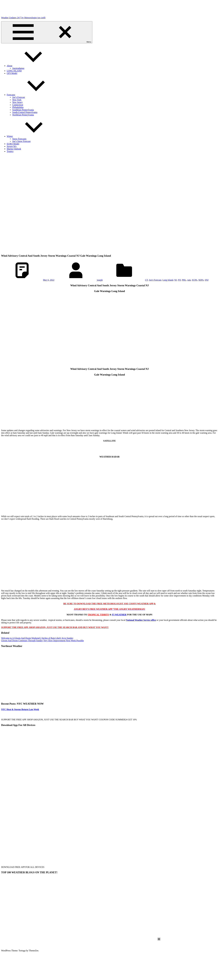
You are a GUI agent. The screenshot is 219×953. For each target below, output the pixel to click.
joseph (100, 280)
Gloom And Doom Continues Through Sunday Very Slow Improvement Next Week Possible (42, 640)
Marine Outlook (14, 149)
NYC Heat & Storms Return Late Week (20, 709)
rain (189, 280)
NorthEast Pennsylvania (23, 115)
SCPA (194, 280)
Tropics (10, 151)
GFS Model (12, 73)
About (30, 66)
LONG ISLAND (14, 71)
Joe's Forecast (155, 280)
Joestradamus (18, 68)
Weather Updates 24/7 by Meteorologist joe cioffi (23, 17)
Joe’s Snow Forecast (21, 141)
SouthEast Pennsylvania (23, 110)
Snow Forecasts (19, 139)
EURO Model (13, 144)
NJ (175, 280)
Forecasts (32, 95)
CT (146, 280)
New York (16, 100)
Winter (31, 136)
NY (179, 280)
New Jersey (17, 102)
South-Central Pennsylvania (24, 112)
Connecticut (17, 105)
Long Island (167, 280)
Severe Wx (11, 146)
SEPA (201, 280)
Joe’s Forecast (18, 97)
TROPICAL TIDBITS (98, 614)
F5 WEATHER (119, 614)
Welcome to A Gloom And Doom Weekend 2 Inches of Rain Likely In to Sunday (37, 638)
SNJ (207, 280)
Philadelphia (17, 107)
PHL (184, 280)
